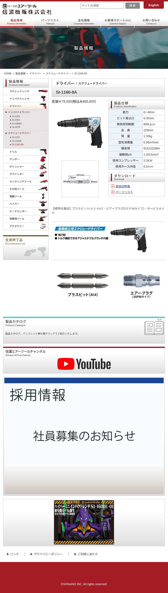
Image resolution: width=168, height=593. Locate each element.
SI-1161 (16, 137)
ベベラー (29, 204)
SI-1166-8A (18, 144)
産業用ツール (29, 219)
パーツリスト (50, 22)
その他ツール (29, 189)
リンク (14, 554)
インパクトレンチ (29, 98)
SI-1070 (16, 127)
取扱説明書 (123, 186)
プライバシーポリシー (48, 554)
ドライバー (35, 73)
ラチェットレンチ (29, 91)
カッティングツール (29, 181)
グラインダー (29, 174)
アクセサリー (29, 226)
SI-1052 (16, 116)
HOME (8, 73)
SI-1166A (17, 141)
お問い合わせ (151, 22)
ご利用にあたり (88, 554)
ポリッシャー (29, 166)
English (154, 5)
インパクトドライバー (19, 112)
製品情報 (16, 22)
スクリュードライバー (58, 73)
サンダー (29, 159)
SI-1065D (17, 123)
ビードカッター (29, 211)
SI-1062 (16, 120)
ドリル (29, 152)
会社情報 (84, 22)
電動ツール (29, 196)
